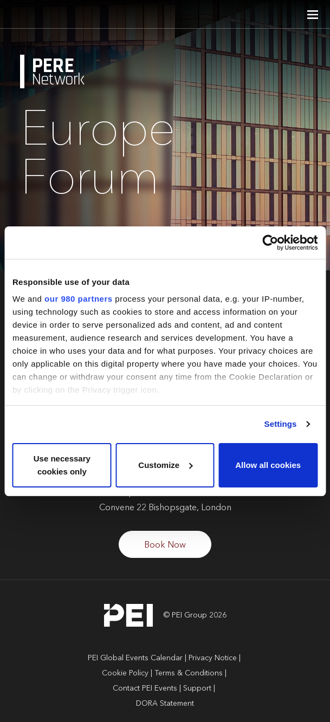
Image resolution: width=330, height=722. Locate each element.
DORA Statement (165, 703)
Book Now (165, 545)
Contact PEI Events (145, 688)
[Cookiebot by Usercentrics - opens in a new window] (270, 243)
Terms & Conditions (188, 673)
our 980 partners (78, 298)
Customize (165, 465)
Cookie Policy (125, 673)
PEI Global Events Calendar (135, 658)
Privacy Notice (213, 658)
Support (197, 688)
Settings (280, 423)
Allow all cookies (268, 465)
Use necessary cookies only (62, 465)
